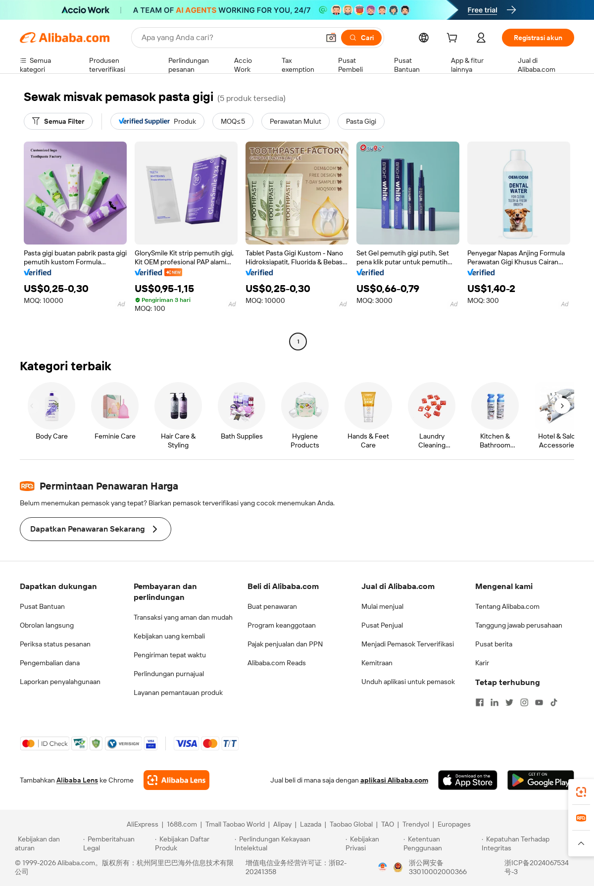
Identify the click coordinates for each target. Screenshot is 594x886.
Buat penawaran (272, 606)
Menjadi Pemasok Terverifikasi (407, 644)
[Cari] (361, 38)
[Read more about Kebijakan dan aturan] (47, 843)
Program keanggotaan (282, 625)
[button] (331, 38)
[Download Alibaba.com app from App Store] (467, 780)
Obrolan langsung (47, 625)
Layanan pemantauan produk (178, 692)
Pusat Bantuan (42, 606)
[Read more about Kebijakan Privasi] (373, 843)
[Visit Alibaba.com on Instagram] (524, 702)
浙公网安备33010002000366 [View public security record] (438, 867)
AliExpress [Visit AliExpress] (142, 824)
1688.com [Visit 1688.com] (182, 824)
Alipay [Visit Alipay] (282, 824)
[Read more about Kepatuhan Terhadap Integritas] (530, 843)
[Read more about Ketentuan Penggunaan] (441, 843)
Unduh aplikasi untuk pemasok (408, 682)
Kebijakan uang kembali (169, 636)
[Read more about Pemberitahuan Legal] (117, 843)
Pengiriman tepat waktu (170, 655)
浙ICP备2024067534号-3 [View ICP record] (536, 867)
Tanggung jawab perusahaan (518, 625)
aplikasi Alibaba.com (394, 780)
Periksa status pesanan (55, 644)
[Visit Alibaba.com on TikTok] (553, 702)
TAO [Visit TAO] (387, 824)
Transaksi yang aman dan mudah (183, 617)
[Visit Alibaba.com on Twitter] (509, 702)
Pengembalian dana (50, 663)
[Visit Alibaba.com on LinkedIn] (494, 702)
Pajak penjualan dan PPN (285, 644)
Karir (482, 663)
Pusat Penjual (382, 625)
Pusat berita (493, 644)
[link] (581, 792)
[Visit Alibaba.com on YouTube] (539, 702)
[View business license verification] (382, 867)
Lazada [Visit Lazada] (310, 824)
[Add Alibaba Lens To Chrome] (176, 780)
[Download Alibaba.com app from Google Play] (540, 780)
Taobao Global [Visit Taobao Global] (351, 824)
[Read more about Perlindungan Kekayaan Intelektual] (289, 843)
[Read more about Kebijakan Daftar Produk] (193, 843)
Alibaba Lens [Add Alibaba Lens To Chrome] (77, 780)
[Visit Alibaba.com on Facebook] (479, 702)
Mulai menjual (382, 606)
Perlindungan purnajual (169, 674)
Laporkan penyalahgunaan (60, 682)
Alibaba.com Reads (277, 663)
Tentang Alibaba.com (507, 606)
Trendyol (415, 824)
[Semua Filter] (58, 121)
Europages (454, 824)
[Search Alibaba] (229, 37)
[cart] (453, 39)
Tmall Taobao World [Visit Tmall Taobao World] (235, 824)
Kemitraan (377, 663)
